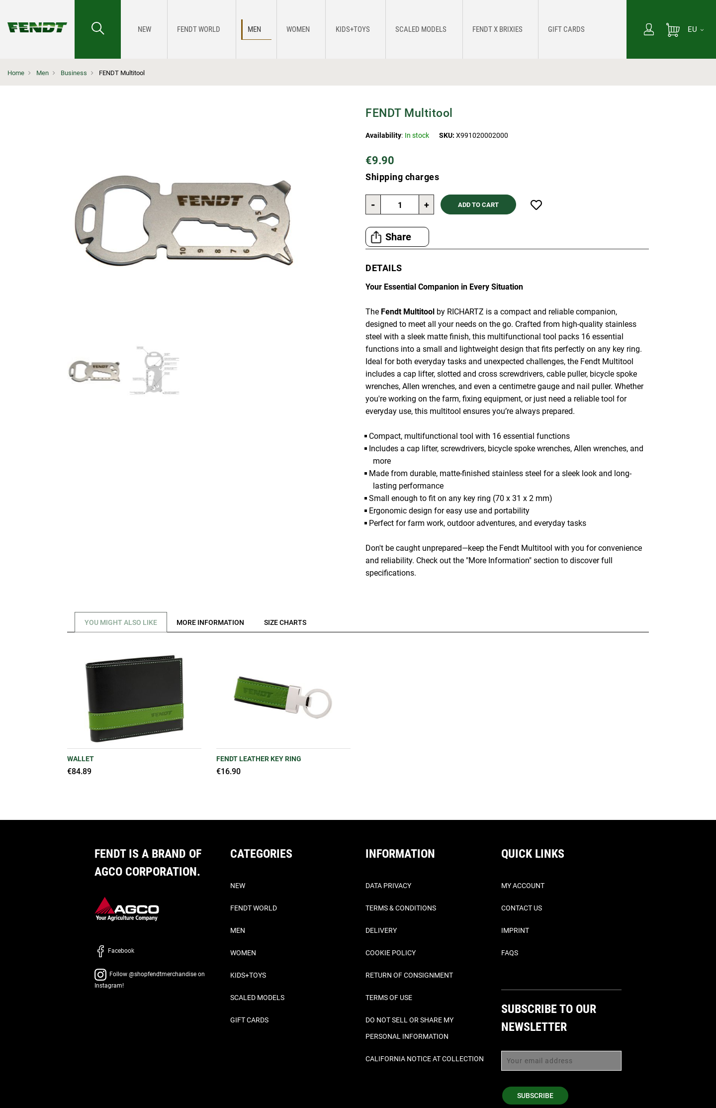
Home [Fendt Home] (15, 73)
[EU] (696, 29)
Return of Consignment (409, 975)
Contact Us (521, 908)
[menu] (373, 29)
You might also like (123, 622)
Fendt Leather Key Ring (258, 759)
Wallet (80, 759)
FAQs (509, 953)
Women (243, 953)
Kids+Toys (248, 975)
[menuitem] (142, 29)
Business (74, 73)
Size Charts (294, 622)
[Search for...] (98, 29)
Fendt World (253, 908)
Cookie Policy (390, 953)
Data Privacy (388, 886)
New (237, 886)
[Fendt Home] (37, 17)
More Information (216, 622)
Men (42, 73)
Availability (383, 135)
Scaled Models (257, 998)
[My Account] (649, 30)
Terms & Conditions (400, 908)
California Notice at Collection (424, 1059)
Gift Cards (249, 1020)
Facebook (114, 950)
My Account (522, 886)
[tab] (119, 622)
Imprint (515, 930)
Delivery (381, 930)
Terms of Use (388, 998)
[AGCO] (126, 908)
